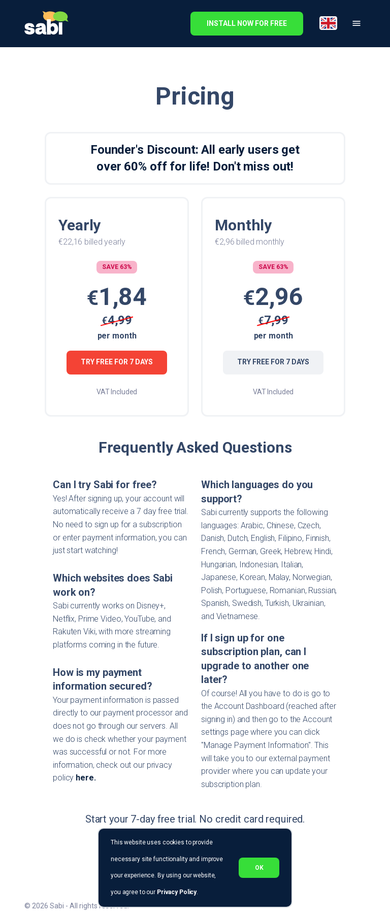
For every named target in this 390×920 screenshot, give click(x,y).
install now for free (246, 24)
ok (259, 868)
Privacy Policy (177, 892)
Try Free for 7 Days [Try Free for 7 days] (117, 362)
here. (85, 777)
